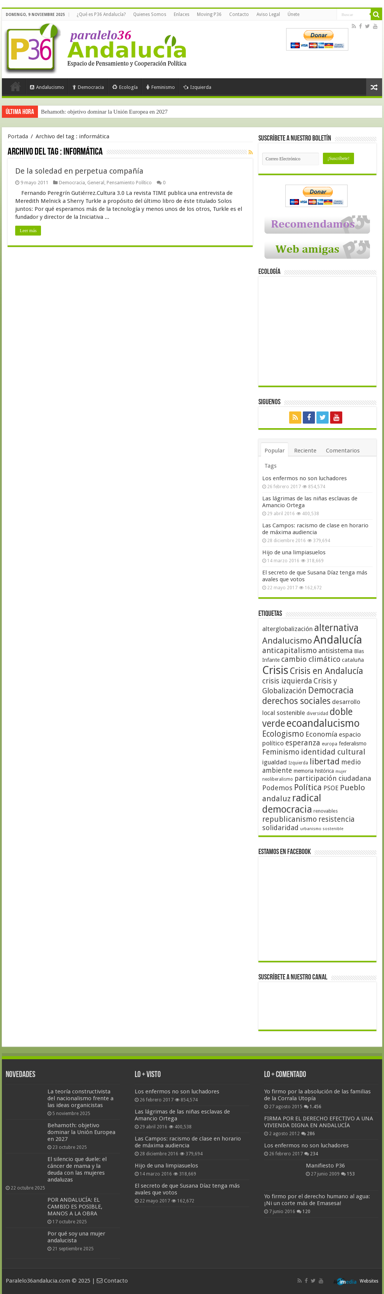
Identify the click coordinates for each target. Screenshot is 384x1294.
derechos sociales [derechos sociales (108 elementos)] (296, 701)
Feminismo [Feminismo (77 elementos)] (280, 752)
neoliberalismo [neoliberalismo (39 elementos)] (277, 779)
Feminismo (160, 87)
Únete (293, 14)
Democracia (88, 87)
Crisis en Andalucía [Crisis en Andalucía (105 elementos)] (326, 671)
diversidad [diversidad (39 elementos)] (317, 713)
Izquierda (197, 87)
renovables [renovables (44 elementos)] (325, 811)
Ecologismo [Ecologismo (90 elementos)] (283, 734)
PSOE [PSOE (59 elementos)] (330, 788)
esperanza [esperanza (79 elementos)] (302, 743)
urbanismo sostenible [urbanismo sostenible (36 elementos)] (321, 828)
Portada (15, 86)
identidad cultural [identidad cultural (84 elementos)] (333, 751)
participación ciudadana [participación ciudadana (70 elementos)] (332, 778)
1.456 (315, 1106)
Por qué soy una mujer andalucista (76, 1237)
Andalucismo (47, 87)
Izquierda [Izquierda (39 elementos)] (298, 763)
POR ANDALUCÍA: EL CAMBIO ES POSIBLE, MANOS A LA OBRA (74, 1206)
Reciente (305, 450)
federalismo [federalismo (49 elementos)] (353, 743)
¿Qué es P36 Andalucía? (101, 14)
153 (351, 1174)
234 (314, 1153)
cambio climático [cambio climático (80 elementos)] (310, 659)
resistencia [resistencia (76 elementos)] (336, 819)
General (95, 182)
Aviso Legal (268, 14)
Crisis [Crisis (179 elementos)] (275, 670)
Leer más (28, 230)
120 (306, 1211)
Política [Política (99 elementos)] (308, 787)
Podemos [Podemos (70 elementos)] (277, 788)
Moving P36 (209, 14)
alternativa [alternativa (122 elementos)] (336, 627)
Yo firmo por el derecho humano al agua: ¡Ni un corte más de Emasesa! (317, 1200)
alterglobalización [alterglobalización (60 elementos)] (287, 629)
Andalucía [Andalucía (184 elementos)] (337, 639)
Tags (270, 465)
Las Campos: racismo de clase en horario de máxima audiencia (315, 529)
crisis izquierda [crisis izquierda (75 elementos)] (287, 681)
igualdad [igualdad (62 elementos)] (274, 762)
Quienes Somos (149, 14)
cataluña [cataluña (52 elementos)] (353, 659)
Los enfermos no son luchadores (304, 478)
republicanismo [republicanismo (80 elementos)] (289, 819)
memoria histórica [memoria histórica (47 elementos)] (314, 771)
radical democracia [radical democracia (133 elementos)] (291, 803)
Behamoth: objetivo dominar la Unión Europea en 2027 (104, 112)
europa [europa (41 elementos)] (329, 744)
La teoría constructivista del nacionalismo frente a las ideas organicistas (80, 1098)
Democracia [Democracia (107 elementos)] (331, 690)
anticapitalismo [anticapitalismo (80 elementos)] (289, 650)
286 (311, 1133)
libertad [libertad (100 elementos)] (325, 761)
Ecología (125, 87)
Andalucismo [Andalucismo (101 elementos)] (287, 640)
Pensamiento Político (129, 182)
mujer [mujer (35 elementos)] (340, 771)
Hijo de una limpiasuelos (294, 552)
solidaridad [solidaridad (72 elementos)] (280, 828)
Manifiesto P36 (325, 1165)
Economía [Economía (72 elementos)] (321, 734)
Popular (274, 450)
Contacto (239, 14)
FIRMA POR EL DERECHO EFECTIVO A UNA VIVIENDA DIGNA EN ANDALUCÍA (318, 1122)
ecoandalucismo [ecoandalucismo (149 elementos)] (323, 723)
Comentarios (343, 450)
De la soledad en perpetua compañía (79, 171)
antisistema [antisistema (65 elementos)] (335, 651)
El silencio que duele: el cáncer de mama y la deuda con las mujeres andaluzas (77, 1169)
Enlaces (181, 14)
